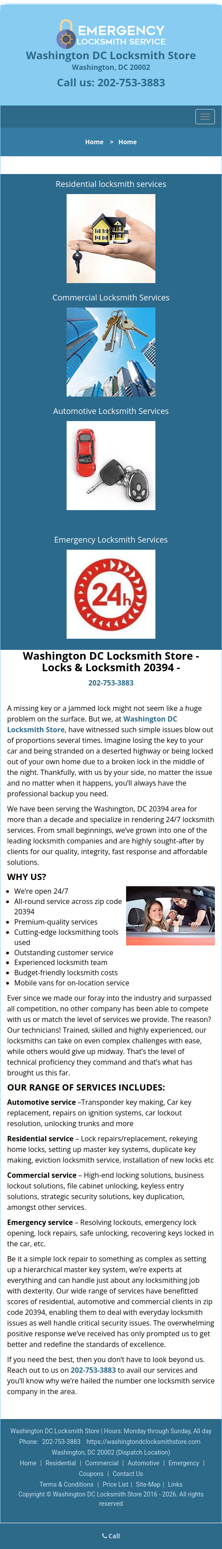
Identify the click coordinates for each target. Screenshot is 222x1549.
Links (175, 1484)
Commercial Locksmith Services (111, 297)
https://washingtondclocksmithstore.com (144, 1441)
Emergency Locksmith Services (111, 539)
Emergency (183, 1463)
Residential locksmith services (111, 183)
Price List (115, 1484)
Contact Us (128, 1473)
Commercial (102, 1463)
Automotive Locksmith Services (111, 410)
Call (111, 1536)
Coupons (91, 1473)
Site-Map (148, 1484)
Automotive (143, 1463)
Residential (61, 1463)
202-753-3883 (131, 82)
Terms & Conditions (67, 1484)
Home (94, 142)
